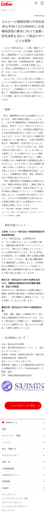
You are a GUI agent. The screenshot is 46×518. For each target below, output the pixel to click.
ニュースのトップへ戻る (23, 405)
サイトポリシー (9, 494)
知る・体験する (9, 449)
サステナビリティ (10, 455)
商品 (4, 429)
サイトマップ (8, 510)
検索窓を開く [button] (36, 3)
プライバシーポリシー (12, 502)
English (5, 488)
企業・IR (6, 462)
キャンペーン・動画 (11, 435)
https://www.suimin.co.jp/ (19, 375)
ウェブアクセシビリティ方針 (15, 498)
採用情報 (6, 481)
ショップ (6, 442)
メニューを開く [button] (42, 3)
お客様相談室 (8, 468)
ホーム (3, 10)
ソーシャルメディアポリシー (15, 506)
